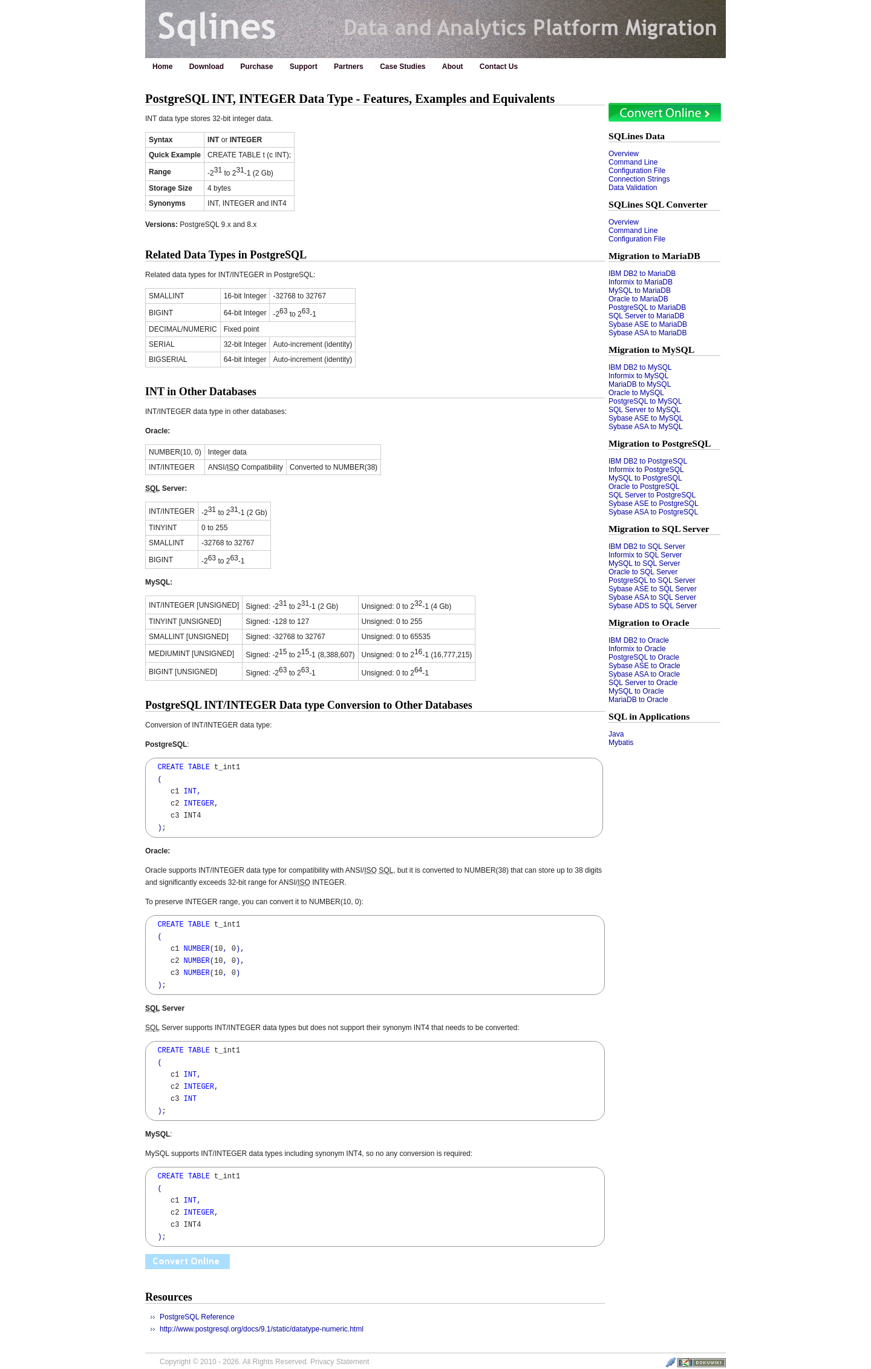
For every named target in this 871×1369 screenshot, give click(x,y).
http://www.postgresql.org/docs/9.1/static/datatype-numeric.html (262, 1329)
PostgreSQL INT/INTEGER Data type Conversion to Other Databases (308, 705)
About (452, 66)
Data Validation (632, 187)
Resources (168, 1297)
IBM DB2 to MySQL (640, 367)
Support (304, 66)
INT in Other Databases (200, 392)
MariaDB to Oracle (638, 699)
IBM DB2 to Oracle (638, 640)
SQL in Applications (649, 716)
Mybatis (620, 742)
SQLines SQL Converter (658, 204)
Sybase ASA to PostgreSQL (653, 512)
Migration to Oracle (648, 622)
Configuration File (636, 170)
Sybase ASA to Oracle (644, 674)
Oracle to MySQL (636, 393)
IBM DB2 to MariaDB (642, 273)
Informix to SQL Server (645, 555)
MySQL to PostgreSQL (645, 478)
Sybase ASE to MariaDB (647, 324)
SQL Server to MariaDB (646, 316)
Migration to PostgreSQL (659, 443)
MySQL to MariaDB (639, 290)
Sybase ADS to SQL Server (652, 606)
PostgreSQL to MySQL (645, 401)
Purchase (256, 66)
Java (616, 734)
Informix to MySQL (638, 376)
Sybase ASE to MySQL (645, 418)
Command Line (632, 162)
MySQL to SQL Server (644, 563)
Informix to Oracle (637, 649)
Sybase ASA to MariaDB (647, 333)
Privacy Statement (339, 1362)
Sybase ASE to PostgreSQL (653, 503)
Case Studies (402, 66)
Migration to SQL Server (659, 529)
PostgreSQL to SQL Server (652, 580)
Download (206, 66)
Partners (349, 66)
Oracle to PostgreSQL (643, 486)
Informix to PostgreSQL (646, 469)
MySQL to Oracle (636, 691)
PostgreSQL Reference (197, 1317)
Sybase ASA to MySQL (645, 426)
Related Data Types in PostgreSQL (226, 255)
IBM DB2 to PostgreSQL (647, 461)
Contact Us (499, 66)
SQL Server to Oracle (642, 682)
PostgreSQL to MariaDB (647, 307)
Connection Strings (639, 179)
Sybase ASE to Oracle (644, 666)
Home (162, 66)
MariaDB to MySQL (639, 384)
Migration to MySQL (651, 349)
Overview (623, 153)
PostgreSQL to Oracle (643, 657)
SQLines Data (636, 136)
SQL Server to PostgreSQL (652, 495)
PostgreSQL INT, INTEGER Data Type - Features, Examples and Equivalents (350, 98)
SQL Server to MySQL (644, 409)
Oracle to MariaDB (638, 299)
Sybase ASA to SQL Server (652, 597)
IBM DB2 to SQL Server (646, 546)
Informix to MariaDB (640, 282)
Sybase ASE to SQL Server (652, 589)
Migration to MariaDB (654, 256)
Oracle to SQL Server (642, 572)
